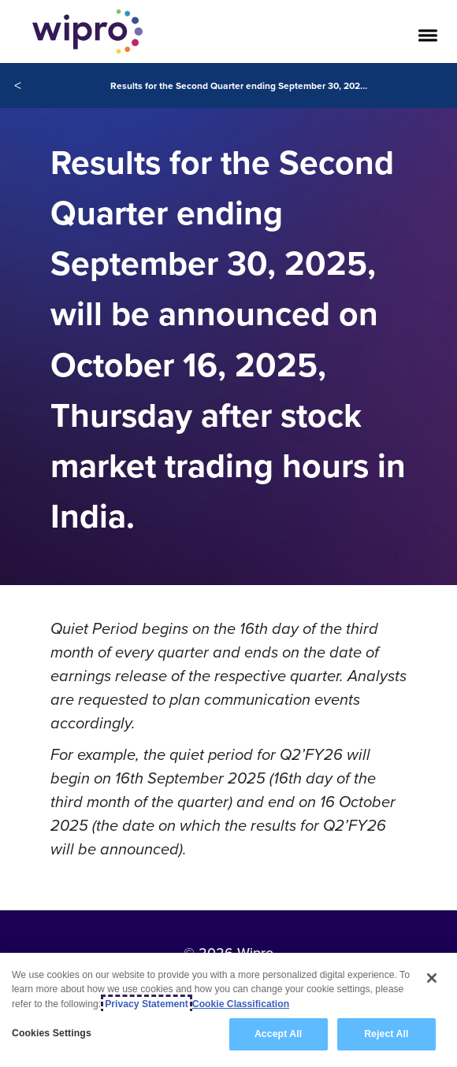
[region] (228, 1010)
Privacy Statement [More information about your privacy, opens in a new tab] (146, 1004)
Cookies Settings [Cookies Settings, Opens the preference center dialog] (51, 1033)
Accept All (278, 1033)
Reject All (386, 1033)
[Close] (431, 978)
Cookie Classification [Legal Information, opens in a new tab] (240, 1004)
